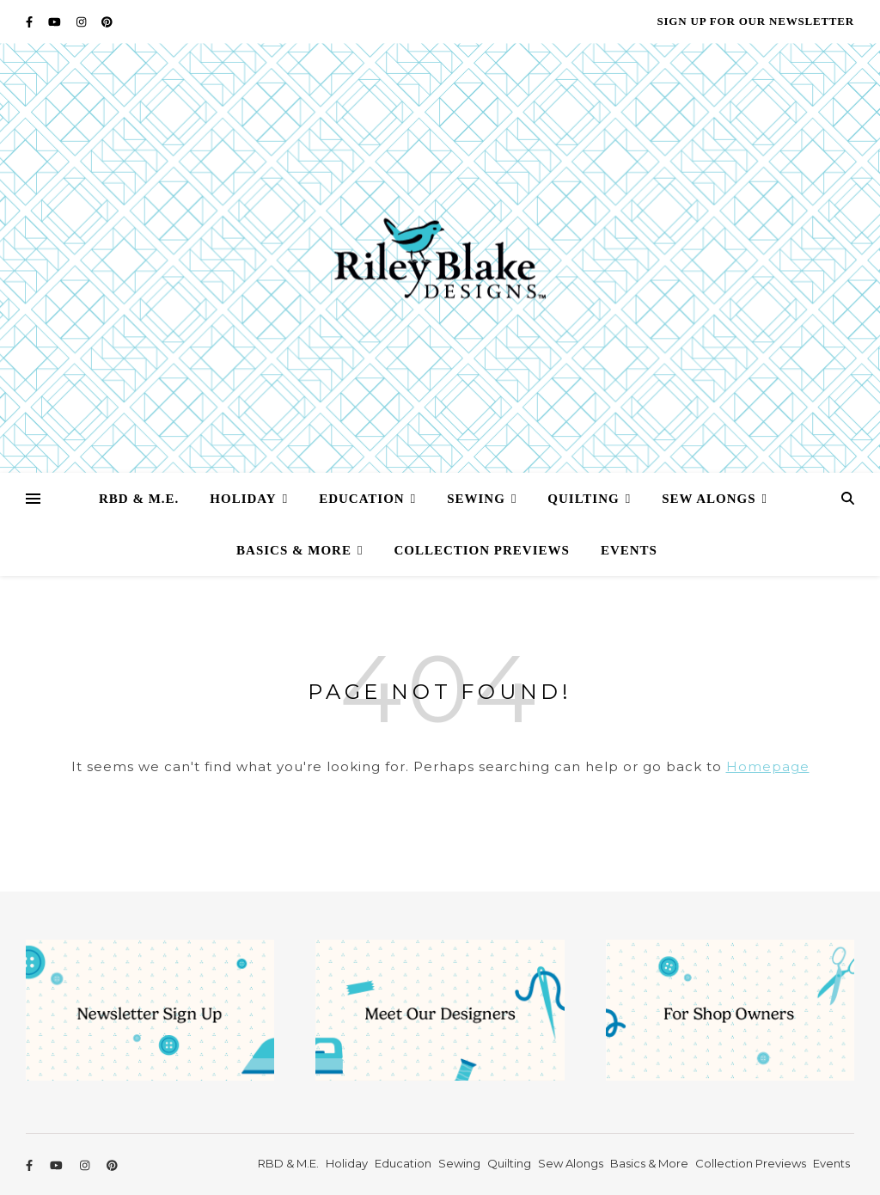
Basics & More (293, 550)
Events (629, 550)
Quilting (583, 499)
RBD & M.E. (139, 499)
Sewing (476, 499)
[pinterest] (107, 21)
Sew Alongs (708, 499)
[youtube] (56, 21)
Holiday (243, 499)
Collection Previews (481, 550)
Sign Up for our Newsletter (755, 21)
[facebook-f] (30, 21)
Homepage (768, 766)
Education (362, 499)
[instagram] (82, 21)
